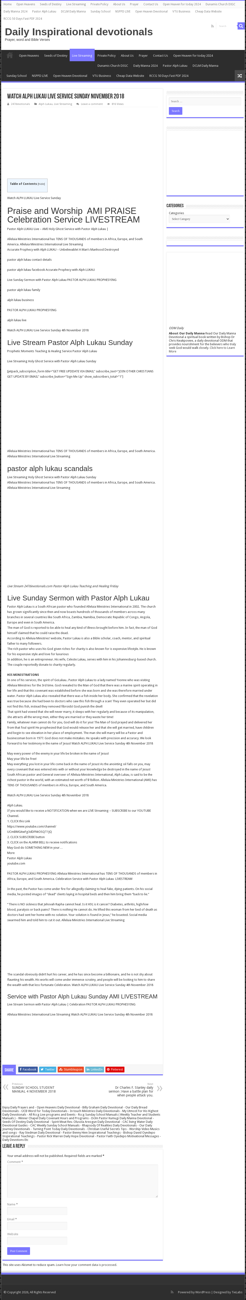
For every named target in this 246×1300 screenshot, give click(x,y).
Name (12, 1204)
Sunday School (101, 11)
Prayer (134, 4)
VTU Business (181, 11)
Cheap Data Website (208, 11)
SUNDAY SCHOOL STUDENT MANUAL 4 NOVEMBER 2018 (36, 1087)
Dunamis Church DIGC (220, 4)
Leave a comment (92, 104)
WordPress (202, 1292)
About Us (119, 4)
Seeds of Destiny (51, 4)
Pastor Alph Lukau (44, 11)
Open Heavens (25, 4)
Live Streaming (76, 4)
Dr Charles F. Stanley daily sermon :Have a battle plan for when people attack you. (128, 1089)
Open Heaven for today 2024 (182, 4)
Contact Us (150, 4)
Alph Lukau (46, 104)
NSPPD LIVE (122, 11)
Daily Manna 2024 (15, 11)
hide (41, 184)
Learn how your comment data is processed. (86, 1265)
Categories (176, 213)
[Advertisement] (82, 143)
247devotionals (20, 104)
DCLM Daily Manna (73, 11)
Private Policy (99, 4)
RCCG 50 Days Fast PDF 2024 (23, 18)
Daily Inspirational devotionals (79, 31)
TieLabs (237, 1292)
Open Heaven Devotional (151, 11)
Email (12, 1219)
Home (8, 4)
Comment (15, 1162)
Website (12, 1234)
